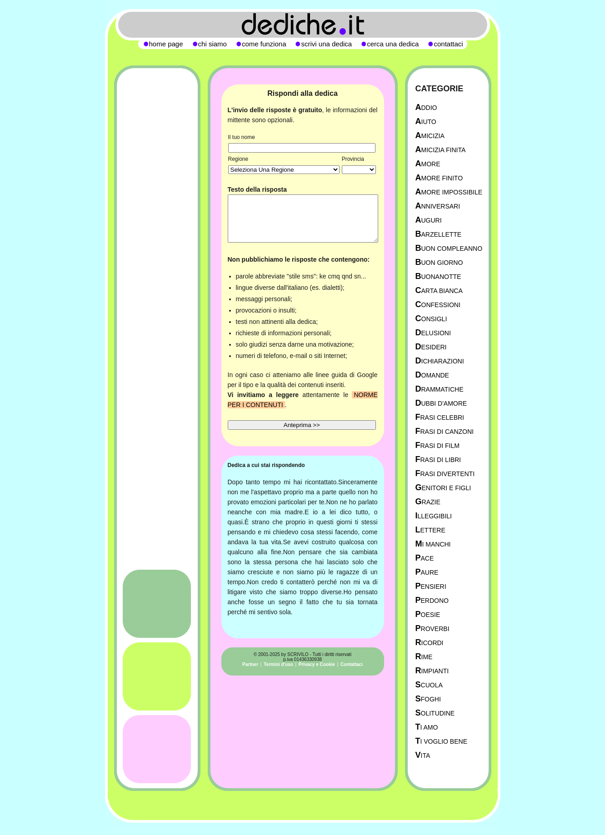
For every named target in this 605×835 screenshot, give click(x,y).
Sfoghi (428, 699)
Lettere (430, 530)
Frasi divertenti (445, 473)
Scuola (429, 685)
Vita (422, 755)
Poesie (427, 614)
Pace (424, 558)
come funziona (264, 44)
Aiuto (425, 121)
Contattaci (351, 664)
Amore (427, 163)
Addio (426, 107)
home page (166, 44)
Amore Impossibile (449, 192)
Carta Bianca (439, 290)
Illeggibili (433, 516)
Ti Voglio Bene (441, 741)
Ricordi (429, 642)
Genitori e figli (443, 487)
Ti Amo (426, 727)
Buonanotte (438, 276)
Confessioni (437, 304)
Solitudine (435, 713)
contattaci (448, 44)
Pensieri (430, 586)
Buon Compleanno (449, 248)
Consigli (431, 318)
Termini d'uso (278, 664)
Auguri (428, 220)
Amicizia (430, 135)
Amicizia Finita (440, 149)
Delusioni (433, 332)
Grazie (427, 501)
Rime (424, 656)
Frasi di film (437, 445)
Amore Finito (439, 178)
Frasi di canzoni (444, 431)
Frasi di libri (438, 459)
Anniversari (437, 206)
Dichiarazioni (439, 361)
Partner (250, 664)
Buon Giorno (439, 262)
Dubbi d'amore (441, 403)
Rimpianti (432, 670)
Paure (427, 572)
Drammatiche (439, 389)
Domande (432, 375)
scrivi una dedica (326, 44)
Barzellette (438, 234)
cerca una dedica (393, 44)
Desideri (431, 347)
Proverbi (432, 628)
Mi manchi (433, 544)
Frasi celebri (439, 417)
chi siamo (212, 44)
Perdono (432, 600)
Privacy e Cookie (317, 664)
